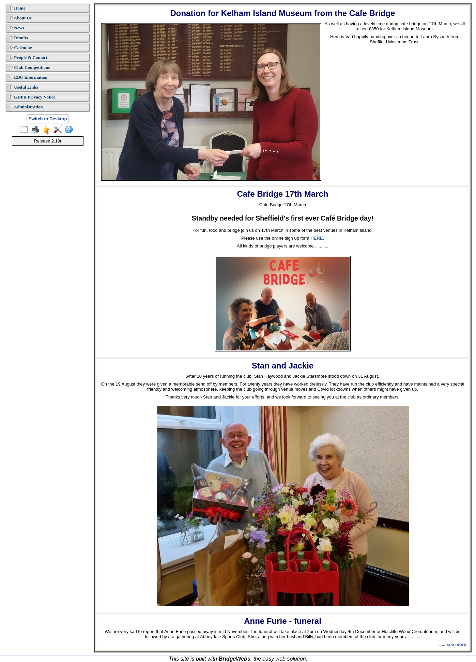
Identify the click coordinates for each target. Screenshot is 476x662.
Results (19, 37)
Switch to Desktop (48, 118)
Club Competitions (30, 67)
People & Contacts (29, 57)
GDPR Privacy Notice (33, 97)
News (17, 27)
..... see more (452, 644)
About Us (21, 17)
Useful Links (24, 87)
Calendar (21, 47)
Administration (26, 106)
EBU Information (28, 77)
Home (17, 8)
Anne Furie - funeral (282, 621)
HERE (316, 238)
